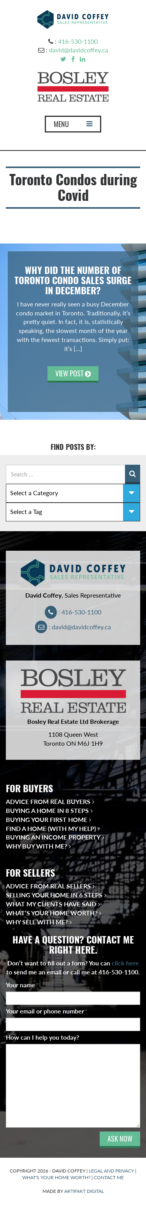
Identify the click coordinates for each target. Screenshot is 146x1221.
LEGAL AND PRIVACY (111, 1171)
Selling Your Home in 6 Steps (54, 895)
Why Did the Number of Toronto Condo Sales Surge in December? (73, 280)
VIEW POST (73, 373)
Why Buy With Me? (36, 846)
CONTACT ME (109, 1177)
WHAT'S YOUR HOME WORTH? (56, 1177)
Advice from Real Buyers (48, 801)
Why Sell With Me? (37, 922)
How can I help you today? (42, 1037)
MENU (72, 126)
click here (125, 963)
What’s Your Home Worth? (51, 913)
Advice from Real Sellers (48, 886)
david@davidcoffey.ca (78, 50)
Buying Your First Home (46, 819)
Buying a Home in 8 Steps (47, 810)
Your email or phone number (47, 1011)
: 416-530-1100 (73, 612)
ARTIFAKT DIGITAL (84, 1191)
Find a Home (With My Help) (51, 828)
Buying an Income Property (53, 837)
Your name (22, 984)
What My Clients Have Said (51, 904)
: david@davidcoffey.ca (73, 626)
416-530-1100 (78, 41)
